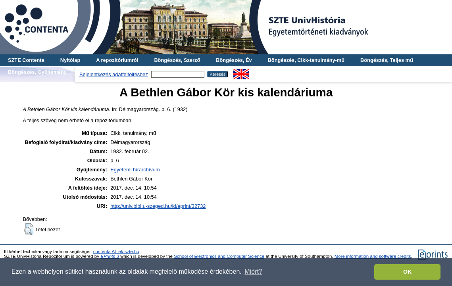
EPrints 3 (109, 256)
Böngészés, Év (234, 60)
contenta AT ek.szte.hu (116, 251)
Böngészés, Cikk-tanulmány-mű (306, 60)
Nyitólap (70, 60)
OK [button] (407, 272)
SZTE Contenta (26, 60)
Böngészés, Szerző (177, 60)
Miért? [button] (253, 271)
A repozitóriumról (117, 60)
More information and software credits (373, 256)
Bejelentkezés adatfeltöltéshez (113, 74)
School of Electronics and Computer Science (219, 256)
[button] (28, 229)
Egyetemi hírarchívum (135, 170)
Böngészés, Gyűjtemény (37, 72)
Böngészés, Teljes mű (386, 60)
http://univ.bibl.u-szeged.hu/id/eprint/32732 (158, 206)
